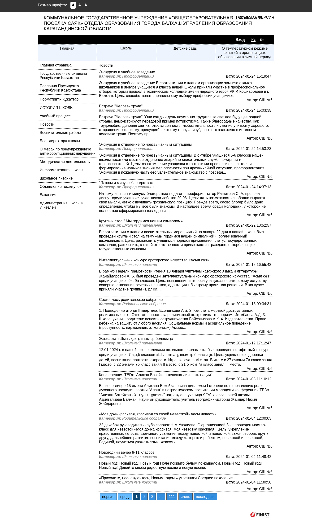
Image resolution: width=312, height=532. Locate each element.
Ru (262, 40)
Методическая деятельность (65, 162)
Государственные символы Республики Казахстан (63, 75)
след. (185, 497)
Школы (126, 48)
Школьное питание (56, 178)
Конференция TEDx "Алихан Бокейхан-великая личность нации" (155, 375)
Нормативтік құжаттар (59, 99)
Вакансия (48, 195)
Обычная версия (256, 17)
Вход (240, 40)
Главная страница (55, 65)
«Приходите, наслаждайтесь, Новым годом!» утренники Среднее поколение (166, 478)
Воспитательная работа (60, 133)
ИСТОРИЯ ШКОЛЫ (57, 108)
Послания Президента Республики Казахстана (60, 88)
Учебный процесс (55, 116)
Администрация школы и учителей (61, 205)
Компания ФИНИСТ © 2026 (221, 515)
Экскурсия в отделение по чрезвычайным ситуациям (145, 144)
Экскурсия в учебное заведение (127, 72)
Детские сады (185, 48)
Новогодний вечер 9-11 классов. (127, 452)
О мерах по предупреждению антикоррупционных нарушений (67, 151)
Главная (67, 48)
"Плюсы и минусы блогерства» (126, 183)
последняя (205, 497)
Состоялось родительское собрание (131, 300)
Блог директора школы (60, 141)
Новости (47, 124)
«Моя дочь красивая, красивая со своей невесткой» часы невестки (158, 414)
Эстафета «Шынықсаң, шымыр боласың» (136, 339)
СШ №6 (266, 100)
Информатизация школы (61, 170)
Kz (253, 40)
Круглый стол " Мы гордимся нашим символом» (141, 221)
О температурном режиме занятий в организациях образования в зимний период (244, 52)
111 (172, 497)
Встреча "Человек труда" (121, 106)
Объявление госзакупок (60, 187)
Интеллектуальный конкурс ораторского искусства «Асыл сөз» (154, 260)
